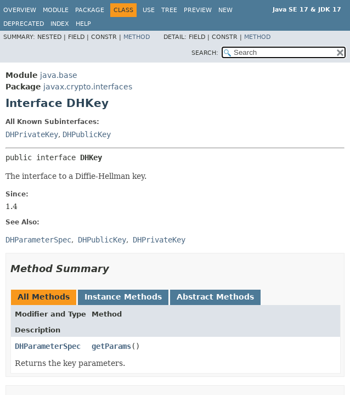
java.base (58, 75)
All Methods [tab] (44, 296)
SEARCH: (204, 53)
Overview (19, 10)
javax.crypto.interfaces (87, 86)
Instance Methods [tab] (123, 296)
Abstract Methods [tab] (215, 296)
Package (89, 10)
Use (149, 10)
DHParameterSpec (48, 346)
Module (56, 10)
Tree (169, 10)
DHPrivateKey (31, 134)
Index (59, 23)
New (225, 10)
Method (136, 37)
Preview (198, 10)
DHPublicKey (87, 134)
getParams (111, 346)
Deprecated (23, 23)
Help (83, 23)
